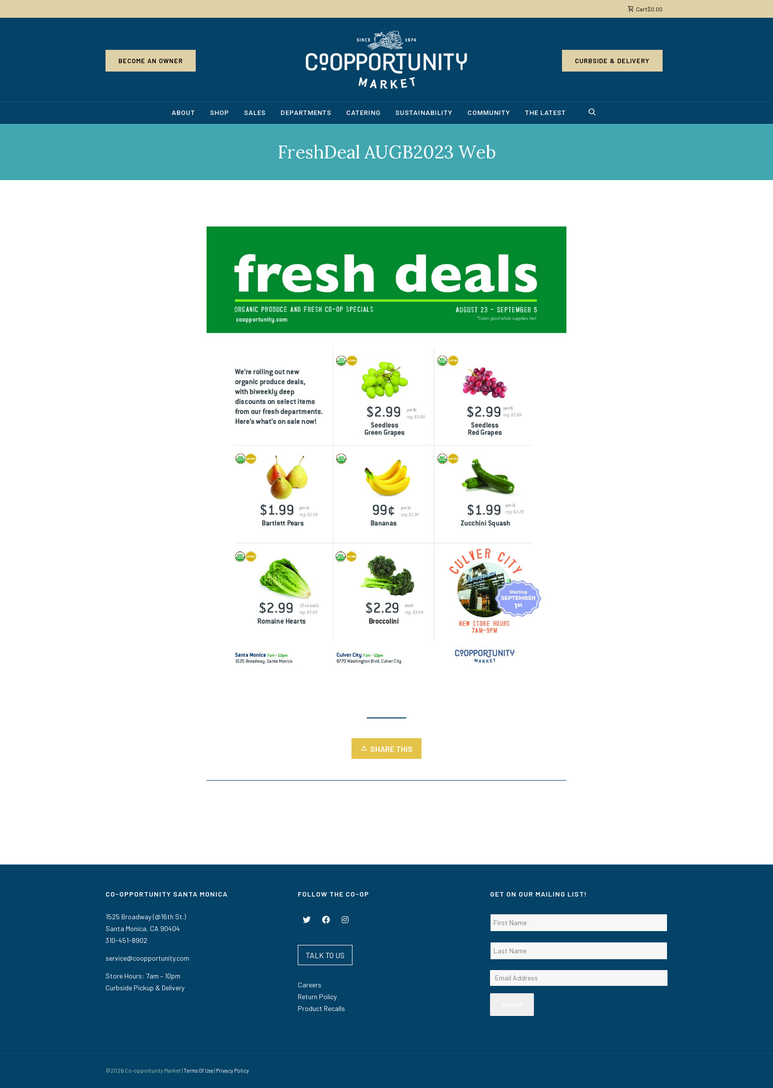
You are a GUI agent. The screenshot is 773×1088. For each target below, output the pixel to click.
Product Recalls (321, 1008)
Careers (309, 984)
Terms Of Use (198, 1070)
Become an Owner (150, 61)
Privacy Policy (232, 1070)
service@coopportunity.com (147, 958)
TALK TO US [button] (325, 955)
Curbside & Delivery (612, 61)
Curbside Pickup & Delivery (144, 987)
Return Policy (317, 996)
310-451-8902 (126, 940)
